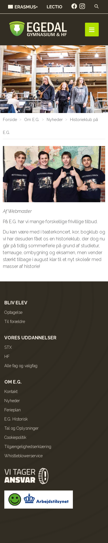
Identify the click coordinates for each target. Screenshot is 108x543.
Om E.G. (31, 119)
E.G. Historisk (16, 419)
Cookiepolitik (15, 437)
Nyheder (55, 119)
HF (7, 356)
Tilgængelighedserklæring (27, 446)
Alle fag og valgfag (20, 365)
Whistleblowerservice (23, 456)
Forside (10, 119)
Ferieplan (12, 410)
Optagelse (13, 312)
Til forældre (14, 321)
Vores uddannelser (30, 337)
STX (8, 347)
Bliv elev (15, 302)
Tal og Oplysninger (21, 428)
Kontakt (11, 391)
